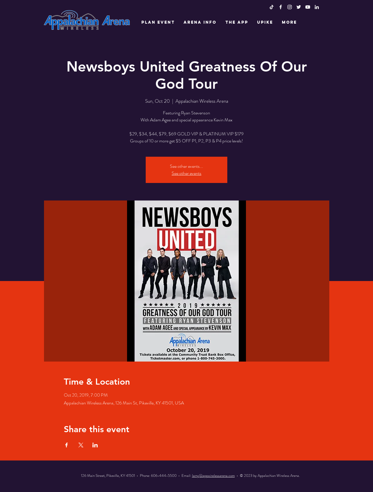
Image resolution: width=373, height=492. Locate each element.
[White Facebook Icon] (281, 7)
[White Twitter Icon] (299, 7)
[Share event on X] (81, 445)
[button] (158, 22)
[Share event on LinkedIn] (95, 445)
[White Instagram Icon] (290, 7)
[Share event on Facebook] (66, 445)
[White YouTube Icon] (308, 7)
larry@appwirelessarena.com (213, 475)
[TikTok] (272, 7)
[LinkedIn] (317, 7)
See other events (186, 173)
